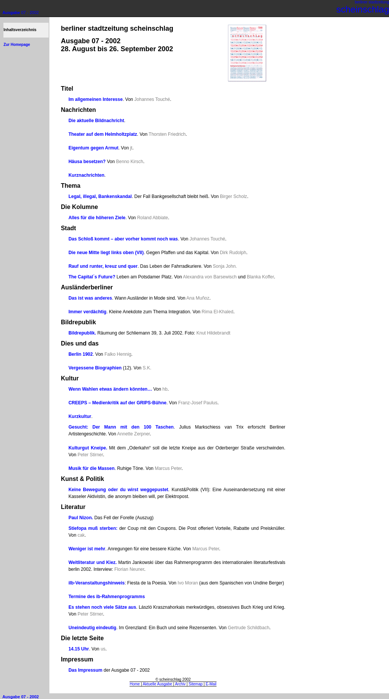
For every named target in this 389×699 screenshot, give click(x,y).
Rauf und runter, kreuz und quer (103, 266)
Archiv (180, 684)
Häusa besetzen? (87, 161)
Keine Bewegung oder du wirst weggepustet (118, 489)
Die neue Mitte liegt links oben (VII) (106, 252)
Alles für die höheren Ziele (96, 217)
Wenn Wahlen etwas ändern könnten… (110, 389)
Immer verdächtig (87, 311)
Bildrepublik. (82, 333)
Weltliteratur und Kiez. (92, 562)
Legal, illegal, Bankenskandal (100, 196)
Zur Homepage (16, 44)
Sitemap (196, 684)
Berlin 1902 (80, 354)
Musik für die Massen (91, 468)
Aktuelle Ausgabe (157, 684)
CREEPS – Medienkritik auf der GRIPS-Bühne (117, 402)
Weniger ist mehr (86, 548)
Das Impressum (85, 670)
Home (135, 684)
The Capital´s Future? (91, 277)
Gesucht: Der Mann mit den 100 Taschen (121, 427)
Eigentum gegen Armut (93, 148)
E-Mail (211, 684)
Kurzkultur (79, 416)
